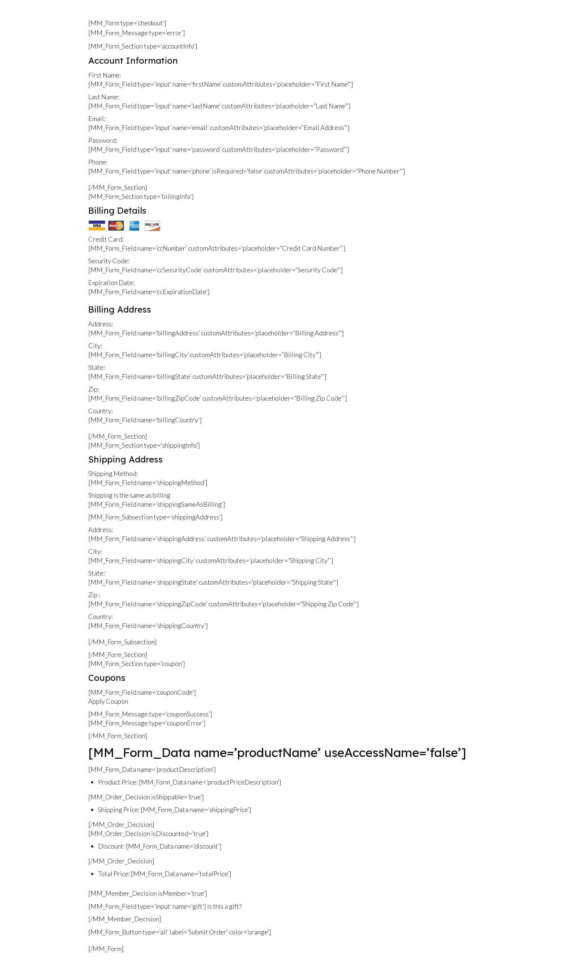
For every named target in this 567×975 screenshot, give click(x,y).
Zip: (93, 389)
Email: (96, 118)
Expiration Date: (111, 282)
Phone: (97, 162)
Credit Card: (106, 239)
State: (96, 367)
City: (95, 346)
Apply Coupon (108, 701)
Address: (100, 324)
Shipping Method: (113, 473)
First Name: (104, 75)
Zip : (94, 595)
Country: (100, 411)
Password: (102, 140)
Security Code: (108, 261)
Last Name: (103, 97)
